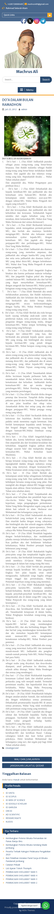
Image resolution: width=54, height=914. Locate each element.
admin (24, 109)
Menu (26, 90)
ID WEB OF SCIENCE (15, 800)
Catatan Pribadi (13, 864)
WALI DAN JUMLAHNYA (27, 759)
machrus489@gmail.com (38, 4)
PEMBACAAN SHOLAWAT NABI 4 (21, 875)
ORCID (9, 811)
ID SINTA (10, 793)
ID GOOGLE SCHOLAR (16, 803)
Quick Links (9, 15)
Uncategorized (11, 748)
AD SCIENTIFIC (13, 814)
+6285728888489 (15, 4)
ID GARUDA (11, 807)
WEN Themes (28, 910)
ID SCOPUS (11, 796)
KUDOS (9, 821)
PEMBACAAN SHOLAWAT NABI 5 (21, 872)
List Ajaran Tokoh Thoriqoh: (19, 868)
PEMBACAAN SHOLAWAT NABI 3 (21, 879)
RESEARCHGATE (13, 818)
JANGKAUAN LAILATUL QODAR (27, 765)
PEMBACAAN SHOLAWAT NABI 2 (21, 882)
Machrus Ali (27, 71)
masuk (16, 779)
